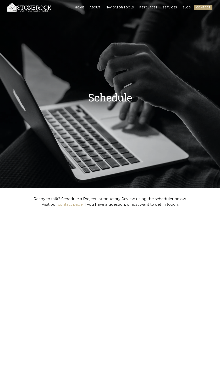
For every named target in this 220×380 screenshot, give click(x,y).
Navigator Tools (120, 7)
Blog (186, 7)
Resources (148, 7)
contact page (70, 204)
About (95, 7)
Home (79, 7)
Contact (203, 7)
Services (170, 7)
